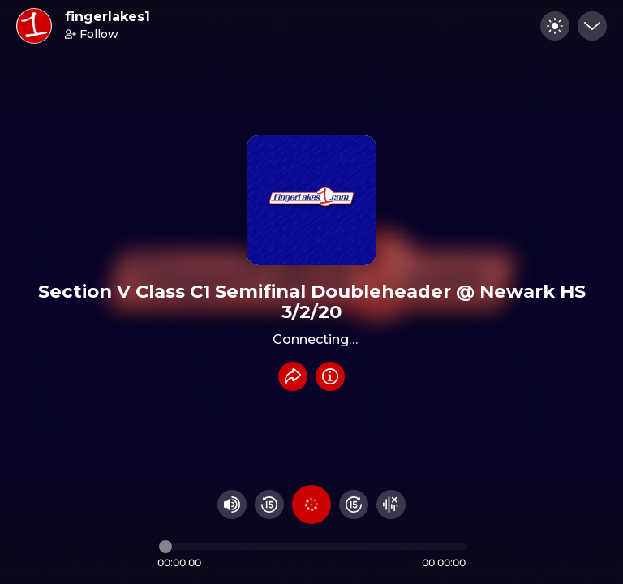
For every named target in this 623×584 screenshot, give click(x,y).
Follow (91, 34)
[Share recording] (292, 376)
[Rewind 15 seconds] (269, 504)
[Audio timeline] (313, 546)
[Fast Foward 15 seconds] (353, 504)
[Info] (330, 376)
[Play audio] (311, 504)
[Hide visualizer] (391, 504)
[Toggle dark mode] (554, 26)
